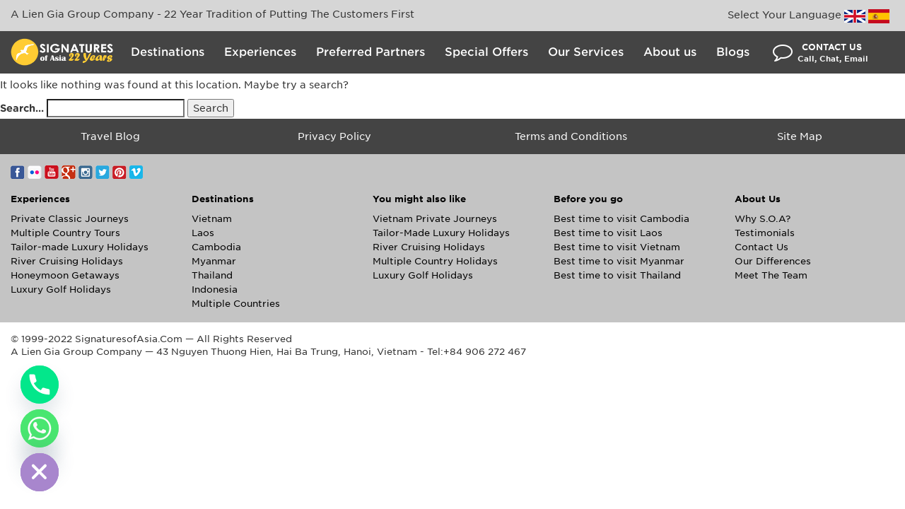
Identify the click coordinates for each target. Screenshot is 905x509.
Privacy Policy (334, 136)
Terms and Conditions (571, 136)
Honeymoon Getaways (65, 275)
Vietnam (212, 218)
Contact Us (761, 247)
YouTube (52, 172)
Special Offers (486, 52)
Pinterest (119, 172)
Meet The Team (771, 275)
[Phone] (40, 384)
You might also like (419, 199)
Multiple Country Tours (65, 233)
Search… (22, 108)
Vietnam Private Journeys (435, 218)
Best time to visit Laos (608, 233)
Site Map (799, 136)
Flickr (35, 172)
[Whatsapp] (40, 428)
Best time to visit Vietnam (617, 247)
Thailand (212, 275)
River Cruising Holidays (67, 261)
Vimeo (136, 172)
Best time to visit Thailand (617, 275)
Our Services (586, 52)
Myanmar (214, 261)
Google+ (69, 172)
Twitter (102, 172)
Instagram (85, 172)
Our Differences (773, 261)
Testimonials (765, 233)
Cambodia (216, 247)
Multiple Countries (236, 303)
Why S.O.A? (762, 218)
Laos (203, 233)
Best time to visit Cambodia (621, 218)
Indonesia (215, 289)
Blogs (732, 52)
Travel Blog (110, 136)
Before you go (588, 199)
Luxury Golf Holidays (61, 289)
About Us (758, 199)
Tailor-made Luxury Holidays (79, 247)
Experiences (260, 52)
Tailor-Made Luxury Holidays (441, 233)
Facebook (18, 172)
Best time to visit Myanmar (619, 261)
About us (669, 52)
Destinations (167, 52)
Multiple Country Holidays (435, 261)
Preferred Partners (370, 52)
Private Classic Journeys (70, 218)
